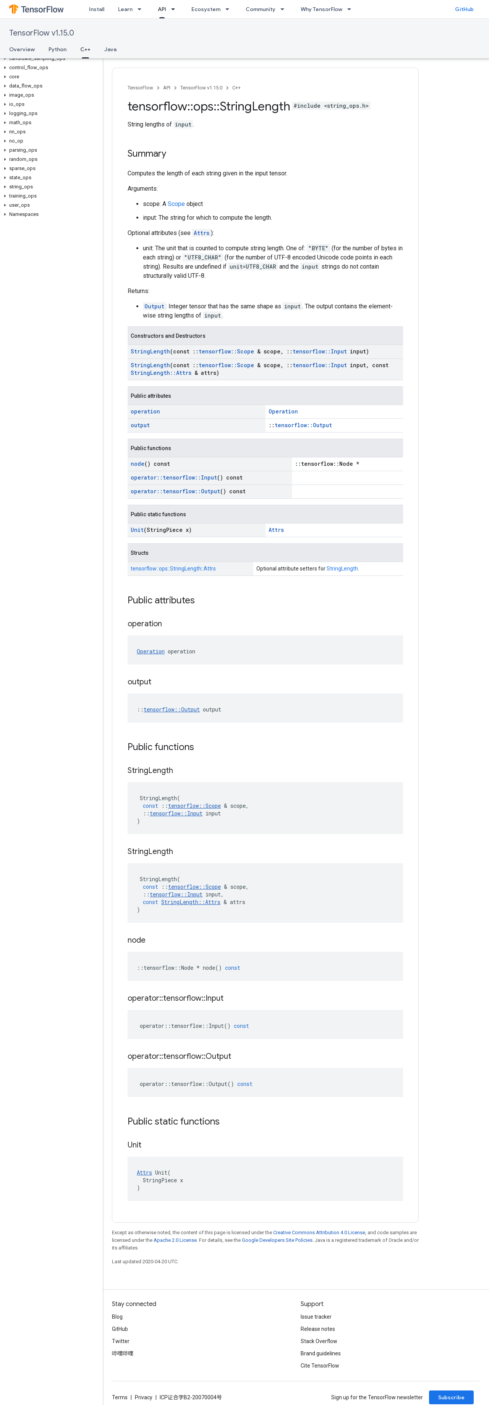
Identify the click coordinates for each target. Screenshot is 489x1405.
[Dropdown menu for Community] (284, 9)
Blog (117, 1317)
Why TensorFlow (321, 9)
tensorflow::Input (320, 351)
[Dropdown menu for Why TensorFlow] (351, 9)
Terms (120, 1397)
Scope (176, 203)
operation (145, 411)
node (137, 463)
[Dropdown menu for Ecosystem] (229, 9)
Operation (283, 411)
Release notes (318, 1329)
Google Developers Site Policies (277, 1240)
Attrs (201, 233)
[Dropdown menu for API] (175, 9)
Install (96, 9)
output (140, 425)
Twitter (121, 1341)
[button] (50, 58)
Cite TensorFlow (320, 1366)
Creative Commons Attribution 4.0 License (319, 1232)
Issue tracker (316, 1317)
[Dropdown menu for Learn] (142, 9)
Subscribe (451, 1397)
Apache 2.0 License (175, 1240)
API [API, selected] (162, 9)
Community (260, 9)
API (166, 88)
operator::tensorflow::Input (174, 477)
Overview (22, 49)
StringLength (150, 351)
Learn (125, 9)
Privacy (143, 1397)
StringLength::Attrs (161, 372)
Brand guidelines (321, 1353)
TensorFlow (140, 88)
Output (154, 306)
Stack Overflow (319, 1341)
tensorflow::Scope (226, 351)
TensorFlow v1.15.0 (41, 33)
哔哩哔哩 (122, 1353)
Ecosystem (205, 9)
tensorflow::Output (303, 425)
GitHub (464, 9)
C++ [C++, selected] (85, 49)
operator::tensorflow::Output (175, 491)
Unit (137, 529)
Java (110, 49)
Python (57, 49)
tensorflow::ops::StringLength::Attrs (173, 569)
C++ (236, 88)
